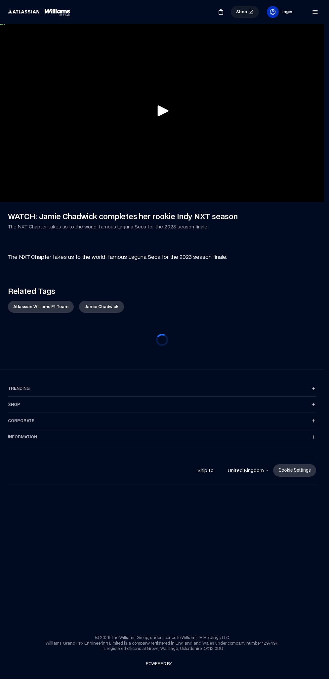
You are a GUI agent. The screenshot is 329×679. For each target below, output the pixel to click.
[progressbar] (162, 340)
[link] (19, 9)
